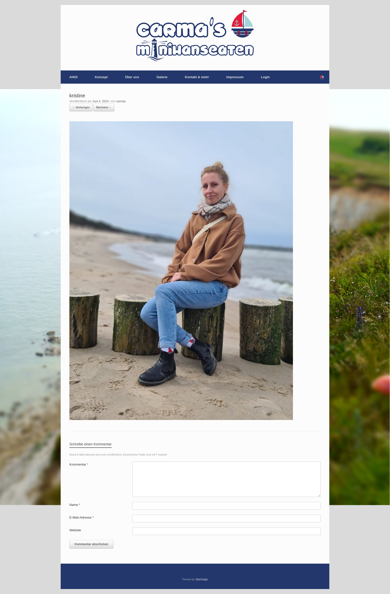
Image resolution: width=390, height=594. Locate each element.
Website (75, 530)
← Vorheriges (81, 107)
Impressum (235, 77)
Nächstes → (104, 107)
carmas (121, 101)
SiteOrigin (201, 579)
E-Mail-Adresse (81, 517)
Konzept (101, 77)
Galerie (161, 77)
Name (74, 505)
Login (265, 77)
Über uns (132, 77)
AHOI (73, 77)
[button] (322, 77)
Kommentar (78, 464)
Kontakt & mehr (197, 77)
